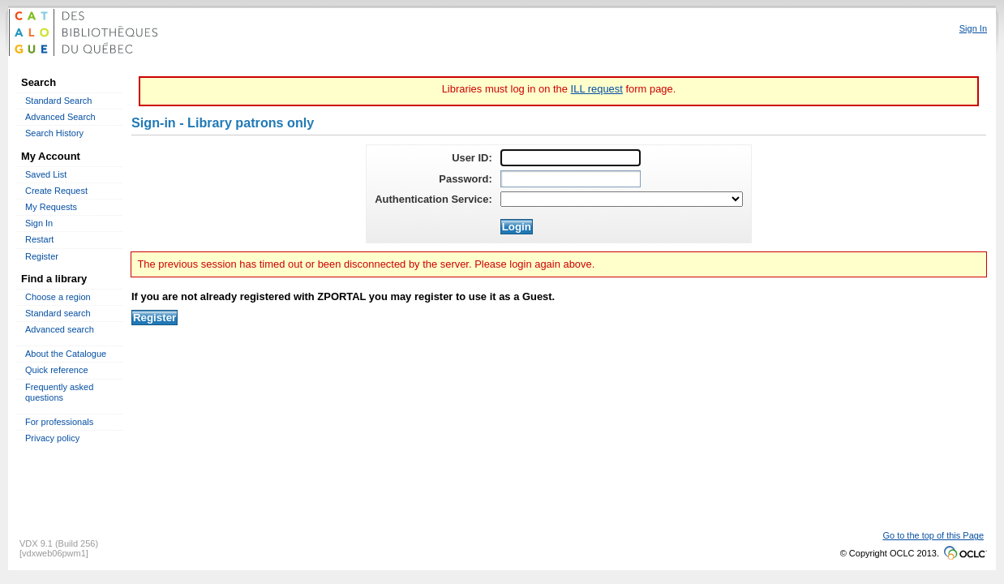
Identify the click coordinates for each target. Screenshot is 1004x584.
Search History (54, 133)
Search (38, 82)
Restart (39, 239)
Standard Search (58, 100)
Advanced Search (60, 117)
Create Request (56, 190)
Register (41, 256)
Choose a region (58, 297)
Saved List (46, 174)
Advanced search (59, 329)
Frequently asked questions (59, 392)
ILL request (597, 89)
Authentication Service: (433, 199)
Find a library (54, 279)
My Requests (51, 207)
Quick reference (56, 370)
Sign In (39, 223)
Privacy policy (52, 438)
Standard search (58, 313)
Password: (465, 179)
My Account (50, 156)
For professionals (59, 422)
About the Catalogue (65, 354)
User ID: (472, 158)
